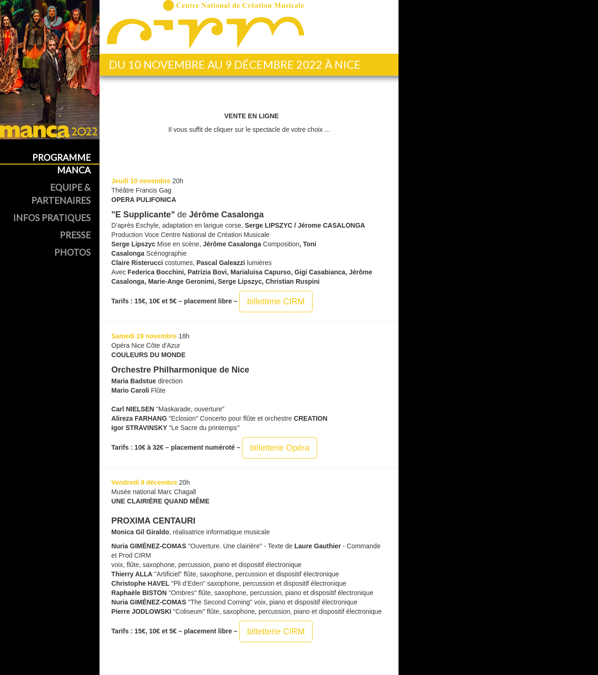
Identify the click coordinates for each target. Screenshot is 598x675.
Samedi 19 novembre (144, 336)
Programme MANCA (61, 163)
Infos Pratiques (52, 217)
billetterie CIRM (276, 301)
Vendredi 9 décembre (144, 482)
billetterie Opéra (279, 447)
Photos (72, 252)
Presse (75, 235)
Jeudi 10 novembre (141, 181)
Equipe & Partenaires (61, 193)
